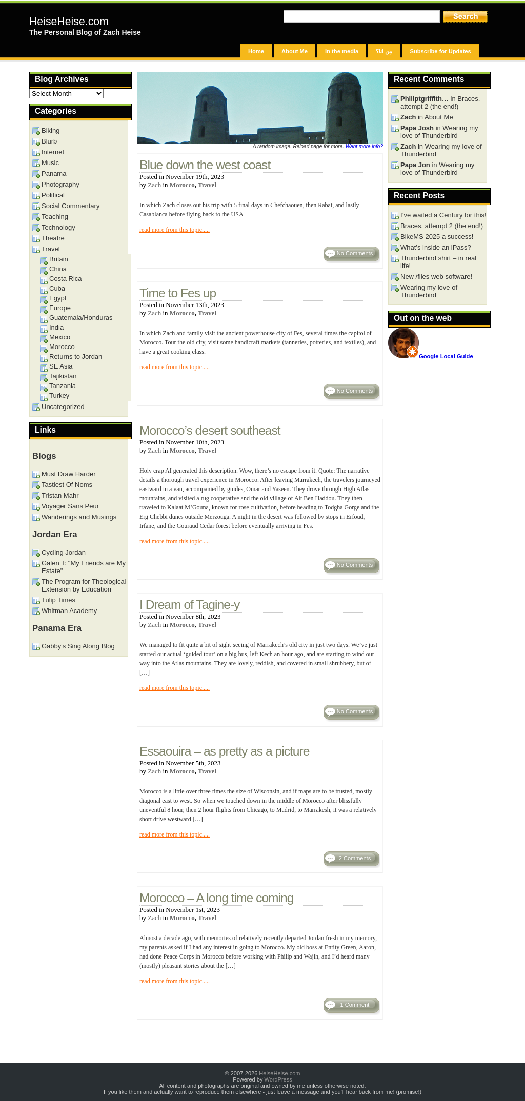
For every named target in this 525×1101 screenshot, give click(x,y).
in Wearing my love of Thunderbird (439, 131)
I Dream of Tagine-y (189, 604)
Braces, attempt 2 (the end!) (441, 226)
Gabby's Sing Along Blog (78, 646)
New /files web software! (436, 276)
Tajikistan (62, 376)
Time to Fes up (177, 293)
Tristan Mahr (60, 495)
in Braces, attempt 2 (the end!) (440, 102)
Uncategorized (63, 407)
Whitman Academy (69, 611)
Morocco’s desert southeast (209, 430)
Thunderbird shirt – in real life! (438, 262)
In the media (341, 51)
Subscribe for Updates (440, 51)
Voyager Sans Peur (70, 506)
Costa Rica (65, 278)
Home (256, 51)
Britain (58, 259)
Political (53, 195)
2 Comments (355, 858)
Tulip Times (58, 600)
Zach (154, 185)
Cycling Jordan (64, 552)
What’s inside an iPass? (435, 247)
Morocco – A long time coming (216, 898)
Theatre (53, 238)
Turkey (59, 395)
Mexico (59, 337)
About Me (294, 51)
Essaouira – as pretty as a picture (224, 751)
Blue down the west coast (204, 165)
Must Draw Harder (68, 474)
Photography (60, 184)
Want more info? (364, 146)
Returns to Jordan (75, 356)
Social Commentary (70, 206)
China (58, 269)
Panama (54, 173)
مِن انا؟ (384, 51)
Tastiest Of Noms (67, 484)
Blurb (49, 141)
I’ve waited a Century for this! (443, 215)
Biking (50, 130)
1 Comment (355, 1005)
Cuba (57, 288)
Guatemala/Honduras (81, 317)
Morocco (182, 185)
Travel (207, 185)
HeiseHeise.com (69, 21)
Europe (60, 308)
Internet (53, 152)
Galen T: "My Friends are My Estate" (84, 567)
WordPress (278, 1079)
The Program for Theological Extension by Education (84, 585)
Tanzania (62, 386)
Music (50, 163)
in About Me (426, 117)
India (56, 327)
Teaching (55, 216)
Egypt (57, 298)
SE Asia (61, 366)
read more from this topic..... (174, 229)
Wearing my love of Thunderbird (428, 291)
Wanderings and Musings (79, 517)
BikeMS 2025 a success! (436, 236)
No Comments (355, 253)
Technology (58, 227)
